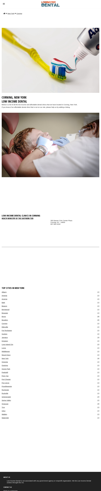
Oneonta (5, 362)
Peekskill (5, 372)
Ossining (5, 365)
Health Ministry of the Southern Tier (17, 218)
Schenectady (6, 397)
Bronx (4, 316)
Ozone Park (6, 369)
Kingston (5, 341)
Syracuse (5, 404)
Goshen (4, 334)
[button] (4, 4)
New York (10, 13)
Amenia (4, 295)
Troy (3, 407)
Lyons (4, 348)
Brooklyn (5, 320)
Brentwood (5, 309)
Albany (4, 292)
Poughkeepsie (7, 386)
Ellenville (5, 327)
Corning (19, 13)
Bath (3, 302)
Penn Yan (5, 376)
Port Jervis (5, 383)
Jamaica (5, 337)
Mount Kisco (6, 355)
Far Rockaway (7, 330)
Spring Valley (6, 400)
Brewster (5, 313)
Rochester (5, 390)
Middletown (6, 351)
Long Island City (7, 344)
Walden (4, 414)
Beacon (4, 306)
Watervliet (5, 418)
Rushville (5, 393)
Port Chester (6, 379)
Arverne (4, 299)
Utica (3, 411)
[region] (50, 197)
